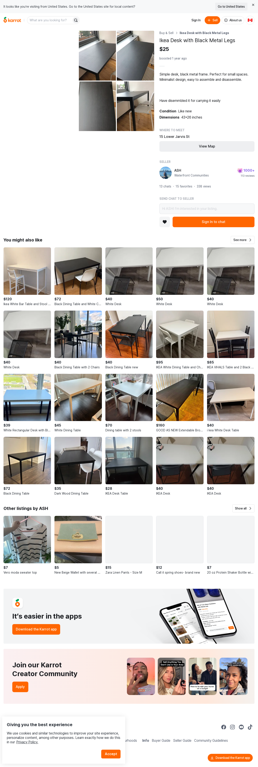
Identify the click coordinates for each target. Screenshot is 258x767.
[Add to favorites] (164, 222)
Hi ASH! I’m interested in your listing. (206, 208)
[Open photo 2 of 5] (97, 56)
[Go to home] (12, 20)
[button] (242, 240)
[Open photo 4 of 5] (97, 106)
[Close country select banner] (253, 5)
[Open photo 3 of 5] (135, 56)
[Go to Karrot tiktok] (250, 727)
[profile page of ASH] (165, 173)
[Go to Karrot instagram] (232, 727)
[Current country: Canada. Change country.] (250, 20)
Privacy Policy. (59, 733)
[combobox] (50, 20)
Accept (113, 745)
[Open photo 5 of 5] (135, 106)
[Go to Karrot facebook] (223, 727)
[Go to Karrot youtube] (241, 727)
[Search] (76, 20)
